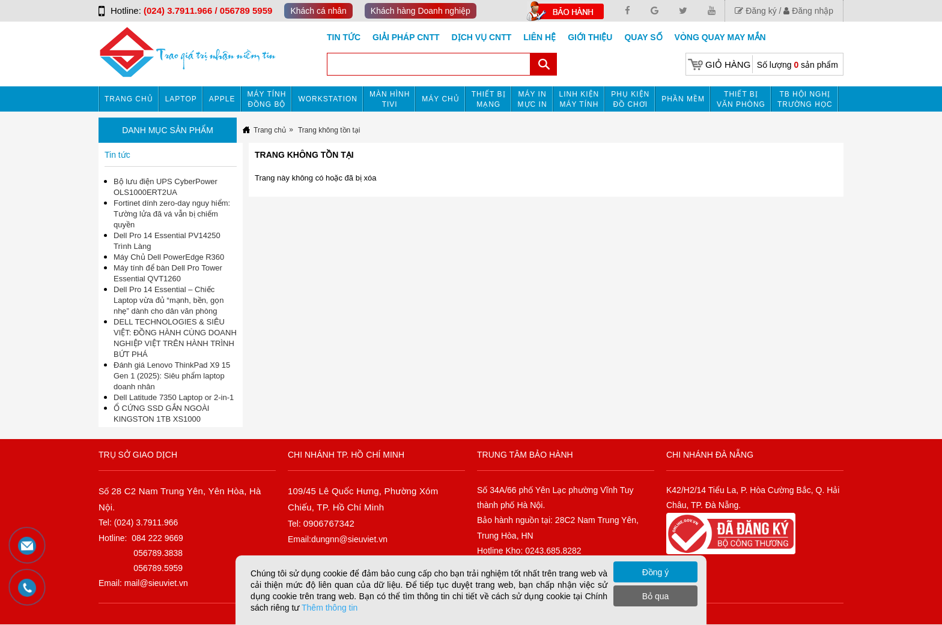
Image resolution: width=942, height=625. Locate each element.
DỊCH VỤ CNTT (482, 37)
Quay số (643, 37)
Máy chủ (440, 99)
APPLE (222, 99)
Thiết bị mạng (489, 99)
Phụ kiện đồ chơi (630, 99)
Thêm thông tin (329, 607)
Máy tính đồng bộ (267, 99)
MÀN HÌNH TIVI (389, 99)
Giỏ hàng (727, 64)
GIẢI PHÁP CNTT (405, 37)
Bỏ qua (655, 596)
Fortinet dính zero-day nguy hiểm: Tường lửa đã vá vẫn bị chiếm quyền (172, 214)
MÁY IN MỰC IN (532, 99)
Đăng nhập (808, 11)
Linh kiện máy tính (579, 99)
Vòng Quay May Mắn (720, 37)
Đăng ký (755, 11)
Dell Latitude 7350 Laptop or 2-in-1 (174, 397)
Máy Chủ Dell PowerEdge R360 (169, 257)
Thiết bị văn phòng (741, 99)
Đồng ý (655, 572)
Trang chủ (129, 99)
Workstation (327, 99)
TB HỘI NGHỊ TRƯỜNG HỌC (805, 99)
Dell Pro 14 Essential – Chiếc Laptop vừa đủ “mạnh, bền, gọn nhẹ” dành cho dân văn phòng (169, 300)
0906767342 (328, 523)
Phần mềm (683, 99)
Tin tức (343, 37)
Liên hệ (539, 37)
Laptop (181, 99)
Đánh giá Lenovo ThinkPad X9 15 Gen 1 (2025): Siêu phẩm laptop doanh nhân (172, 375)
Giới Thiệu (590, 37)
